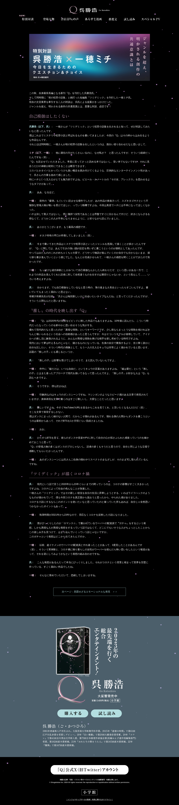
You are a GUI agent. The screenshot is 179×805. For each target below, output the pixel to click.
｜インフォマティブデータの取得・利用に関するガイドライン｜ (89, 800)
